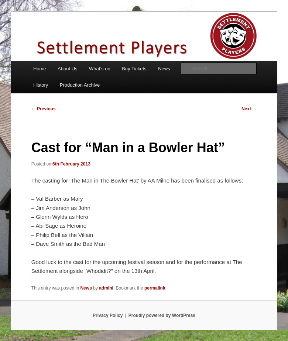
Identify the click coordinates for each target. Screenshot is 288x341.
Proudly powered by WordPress (161, 315)
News (164, 68)
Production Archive (80, 85)
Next (249, 108)
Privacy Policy (108, 315)
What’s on (99, 68)
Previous (43, 108)
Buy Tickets (134, 68)
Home (39, 68)
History (40, 85)
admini (106, 288)
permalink (154, 288)
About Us (67, 68)
